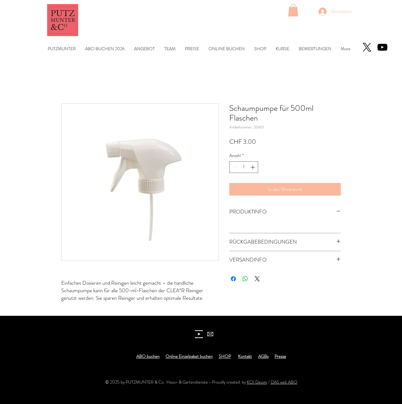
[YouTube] (382, 47)
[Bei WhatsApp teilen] (245, 279)
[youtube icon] (199, 334)
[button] (293, 10)
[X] (367, 47)
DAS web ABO (284, 382)
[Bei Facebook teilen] (233, 279)
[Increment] (253, 167)
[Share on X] (257, 279)
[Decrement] (234, 167)
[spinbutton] (243, 167)
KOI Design (257, 382)
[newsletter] (210, 334)
